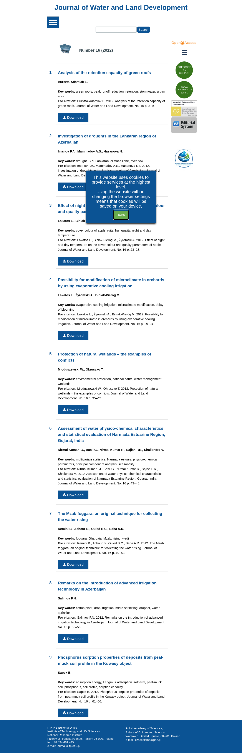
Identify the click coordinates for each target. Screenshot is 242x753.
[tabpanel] (121, 7)
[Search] (116, 30)
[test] (184, 70)
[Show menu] (53, 22)
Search (144, 29)
